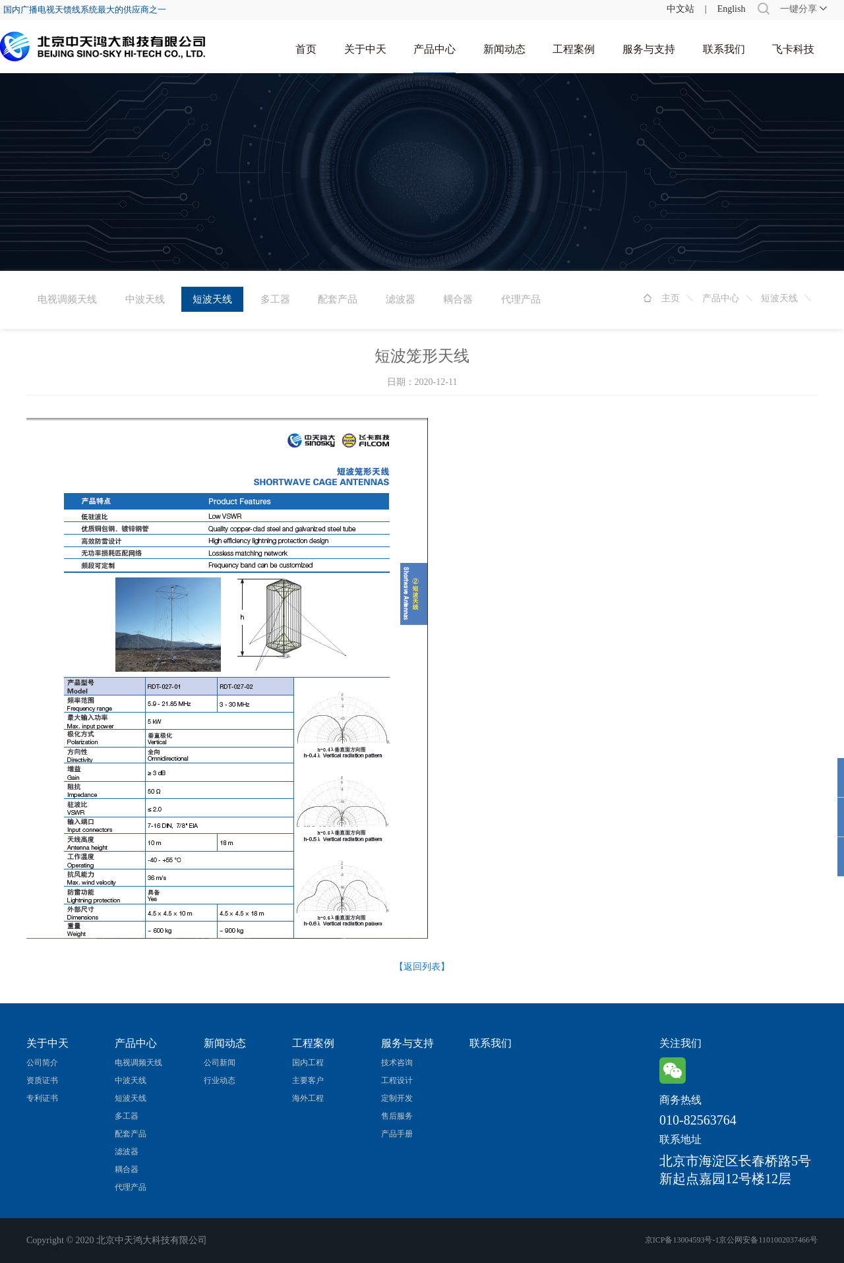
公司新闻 (219, 1062)
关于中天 (365, 49)
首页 (305, 49)
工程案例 (574, 49)
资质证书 (42, 1080)
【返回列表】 (422, 967)
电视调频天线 (67, 299)
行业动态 (219, 1080)
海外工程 (308, 1098)
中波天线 (145, 299)
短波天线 (779, 298)
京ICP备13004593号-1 (682, 1240)
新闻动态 (504, 49)
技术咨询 (397, 1062)
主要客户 (308, 1080)
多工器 (275, 299)
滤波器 (400, 299)
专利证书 (42, 1098)
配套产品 (337, 299)
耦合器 (458, 299)
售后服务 (397, 1116)
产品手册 (397, 1133)
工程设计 (397, 1080)
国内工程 (308, 1062)
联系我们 (724, 49)
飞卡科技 (793, 49)
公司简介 (42, 1062)
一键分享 (798, 9)
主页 (670, 298)
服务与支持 (648, 49)
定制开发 (397, 1098)
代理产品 (521, 299)
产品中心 (434, 49)
